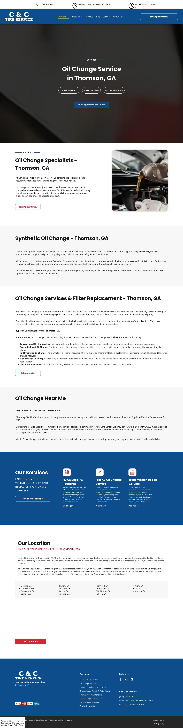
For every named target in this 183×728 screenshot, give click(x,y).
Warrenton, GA (102, 588)
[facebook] (121, 679)
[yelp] (126, 679)
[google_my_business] (132, 679)
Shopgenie (68, 720)
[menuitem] (63, 16)
